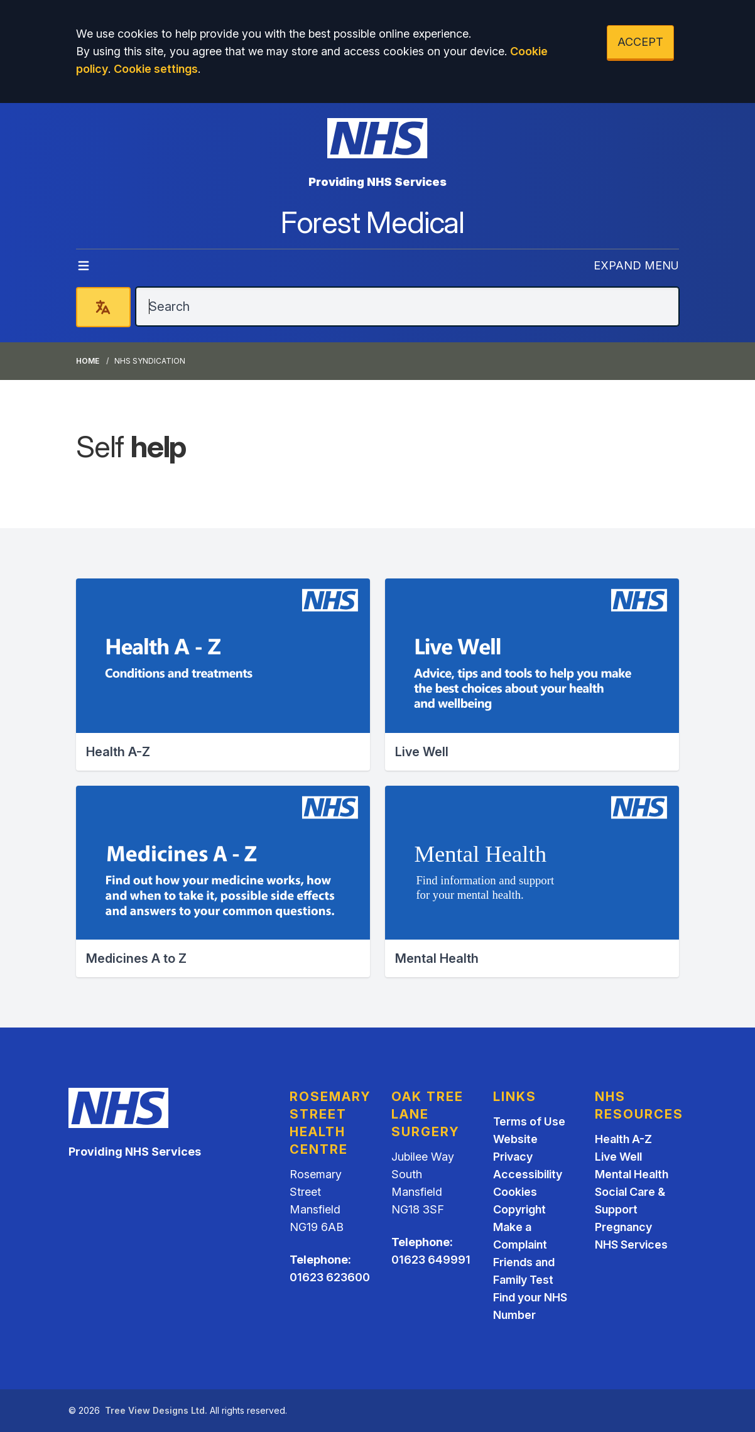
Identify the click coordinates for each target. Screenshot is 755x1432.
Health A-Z (623, 1139)
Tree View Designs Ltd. (156, 1410)
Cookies (515, 1191)
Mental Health (631, 1174)
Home (87, 361)
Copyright (519, 1209)
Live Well (618, 1156)
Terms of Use (529, 1121)
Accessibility (527, 1174)
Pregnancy (623, 1227)
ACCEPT (640, 41)
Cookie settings (156, 68)
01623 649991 (430, 1259)
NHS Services (631, 1244)
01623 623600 (330, 1277)
